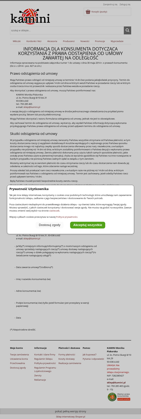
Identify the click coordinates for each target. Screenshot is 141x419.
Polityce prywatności (66, 216)
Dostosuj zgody (49, 225)
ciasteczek (54, 210)
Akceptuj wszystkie (87, 225)
